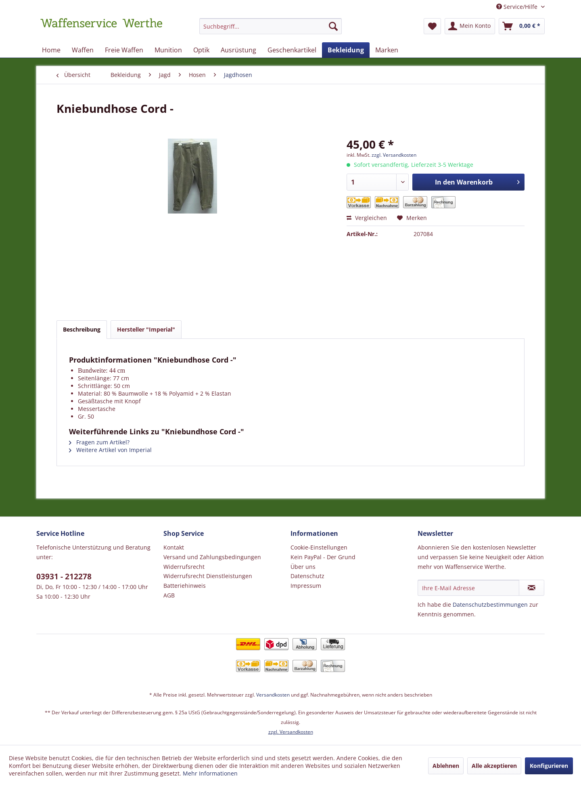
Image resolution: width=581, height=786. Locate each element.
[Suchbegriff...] (270, 26)
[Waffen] (82, 50)
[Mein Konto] (470, 26)
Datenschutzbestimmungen (490, 604)
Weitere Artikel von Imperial (110, 450)
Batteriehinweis (184, 585)
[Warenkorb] (522, 26)
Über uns (303, 566)
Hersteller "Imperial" (146, 329)
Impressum (305, 585)
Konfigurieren (549, 765)
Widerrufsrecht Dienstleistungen (207, 576)
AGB (169, 595)
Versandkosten (273, 694)
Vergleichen (367, 218)
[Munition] (168, 50)
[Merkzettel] (432, 26)
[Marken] (387, 50)
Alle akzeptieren (494, 765)
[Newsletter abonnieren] (531, 588)
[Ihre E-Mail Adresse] (468, 588)
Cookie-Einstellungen (318, 547)
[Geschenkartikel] (292, 50)
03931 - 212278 (64, 576)
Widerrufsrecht (184, 566)
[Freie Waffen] (124, 50)
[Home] (51, 50)
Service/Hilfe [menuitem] (517, 6)
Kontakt (173, 547)
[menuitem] (270, 30)
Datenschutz (307, 576)
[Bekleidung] (346, 50)
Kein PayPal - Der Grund (322, 557)
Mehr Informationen (210, 773)
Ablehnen (446, 765)
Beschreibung (81, 329)
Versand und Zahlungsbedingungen (212, 557)
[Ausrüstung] (238, 50)
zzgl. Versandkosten (394, 154)
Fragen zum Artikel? (99, 442)
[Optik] (201, 50)
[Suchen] (333, 26)
